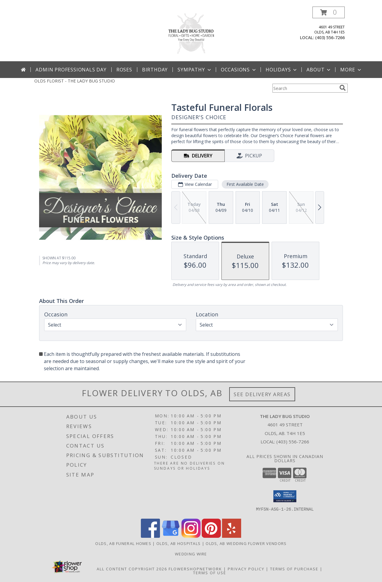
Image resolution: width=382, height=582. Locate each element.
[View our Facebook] (150, 536)
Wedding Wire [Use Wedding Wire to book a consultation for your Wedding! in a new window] (191, 554)
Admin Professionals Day (71, 69)
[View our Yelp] (231, 536)
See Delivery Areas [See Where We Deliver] (262, 394)
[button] (328, 12)
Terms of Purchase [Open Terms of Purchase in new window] (294, 569)
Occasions (239, 69)
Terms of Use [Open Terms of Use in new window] (209, 572)
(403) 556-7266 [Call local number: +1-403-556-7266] (330, 37)
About (319, 69)
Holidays (282, 69)
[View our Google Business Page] (170, 536)
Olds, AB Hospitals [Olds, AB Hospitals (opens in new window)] (178, 543)
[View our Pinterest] (211, 536)
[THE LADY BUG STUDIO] (191, 34)
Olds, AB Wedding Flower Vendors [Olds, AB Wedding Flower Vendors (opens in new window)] (246, 543)
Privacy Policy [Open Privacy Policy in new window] (246, 569)
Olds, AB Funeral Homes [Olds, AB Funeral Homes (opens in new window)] (123, 543)
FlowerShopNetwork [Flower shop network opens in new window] (195, 569)
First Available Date (245, 184)
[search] (342, 88)
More (351, 69)
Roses (124, 69)
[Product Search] (305, 88)
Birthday (155, 69)
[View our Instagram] (191, 536)
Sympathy (195, 69)
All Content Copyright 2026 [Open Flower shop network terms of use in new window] (132, 569)
